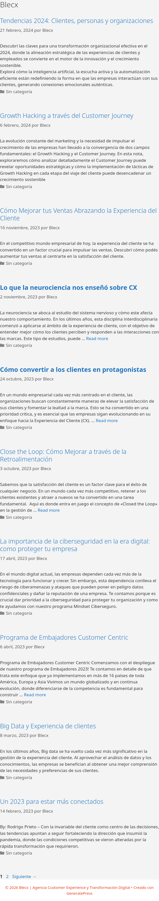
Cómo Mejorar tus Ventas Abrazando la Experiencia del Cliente (78, 214)
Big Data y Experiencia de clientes (48, 726)
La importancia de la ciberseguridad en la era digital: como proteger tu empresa (75, 545)
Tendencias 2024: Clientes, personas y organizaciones (76, 20)
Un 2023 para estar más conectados (51, 801)
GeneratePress (79, 893)
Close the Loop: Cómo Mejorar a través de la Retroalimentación (63, 455)
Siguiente (24, 876)
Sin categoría (19, 91)
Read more (97, 338)
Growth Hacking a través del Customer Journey (66, 115)
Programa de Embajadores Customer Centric (64, 637)
